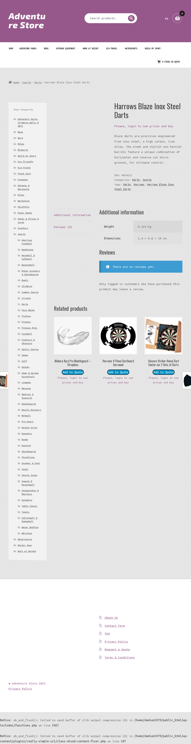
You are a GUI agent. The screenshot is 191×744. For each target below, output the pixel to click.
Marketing (23, 201)
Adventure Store (27, 20)
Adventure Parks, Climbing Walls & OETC (28, 122)
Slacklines (28, 457)
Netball (26, 415)
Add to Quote (73, 372)
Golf (24, 361)
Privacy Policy (116, 641)
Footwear (23, 179)
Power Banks (25, 213)
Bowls (25, 280)
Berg (46, 48)
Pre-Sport (27, 421)
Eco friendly (25, 161)
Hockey (25, 367)
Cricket (26, 298)
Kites (21, 195)
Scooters (23, 228)
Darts (38, 82)
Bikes (21, 144)
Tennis (25, 512)
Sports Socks (29, 475)
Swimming (27, 500)
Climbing (27, 286)
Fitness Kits (29, 328)
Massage (26, 388)
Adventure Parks (27, 48)
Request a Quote (117, 649)
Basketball (28, 265)
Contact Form (115, 625)
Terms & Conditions (120, 657)
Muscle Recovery (31, 410)
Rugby (25, 439)
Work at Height (90, 48)
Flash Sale (24, 173)
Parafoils (23, 207)
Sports (26, 82)
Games (25, 355)
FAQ (107, 633)
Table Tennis (29, 506)
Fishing (26, 316)
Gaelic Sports (30, 349)
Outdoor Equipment (65, 48)
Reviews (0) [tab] (63, 227)
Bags (20, 132)
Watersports (131, 48)
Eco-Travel (111, 48)
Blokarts (23, 150)
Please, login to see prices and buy (143, 126)
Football (27, 334)
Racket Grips (29, 427)
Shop (11, 48)
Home (16, 82)
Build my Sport (152, 48)
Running (26, 445)
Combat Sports (30, 292)
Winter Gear (25, 545)
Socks (25, 469)
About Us (111, 617)
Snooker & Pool (31, 463)
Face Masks (28, 310)
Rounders (27, 433)
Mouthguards (29, 404)
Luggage (26, 382)
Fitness (26, 322)
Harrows (139, 184)
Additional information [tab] (72, 215)
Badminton (27, 249)
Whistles (27, 533)
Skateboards (29, 451)
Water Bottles (30, 527)
